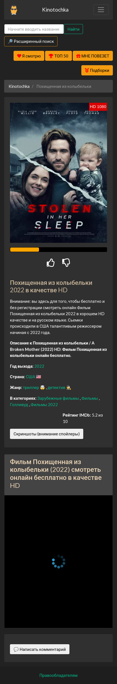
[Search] (34, 29)
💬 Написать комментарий (40, 649)
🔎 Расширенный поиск (31, 41)
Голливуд (19, 404)
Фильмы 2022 (44, 404)
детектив (57, 387)
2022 (39, 366)
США (31, 376)
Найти (73, 29)
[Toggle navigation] (100, 9)
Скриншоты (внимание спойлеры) (47, 433)
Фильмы (90, 398)
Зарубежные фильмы (58, 398)
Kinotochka (55, 9)
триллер (31, 387)
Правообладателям (59, 675)
